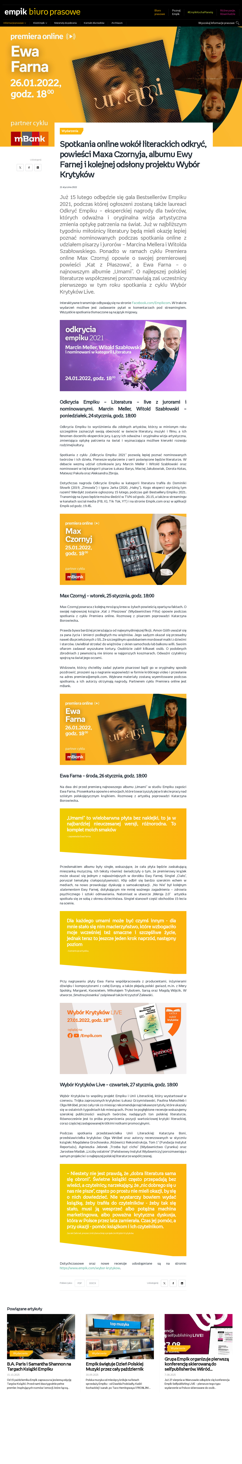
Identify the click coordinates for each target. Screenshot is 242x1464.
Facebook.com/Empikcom (150, 303)
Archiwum (117, 23)
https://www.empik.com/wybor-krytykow (90, 1268)
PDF (80, 1283)
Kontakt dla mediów (94, 23)
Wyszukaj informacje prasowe (216, 23)
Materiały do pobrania (65, 23)
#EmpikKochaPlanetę (200, 12)
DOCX (92, 1283)
